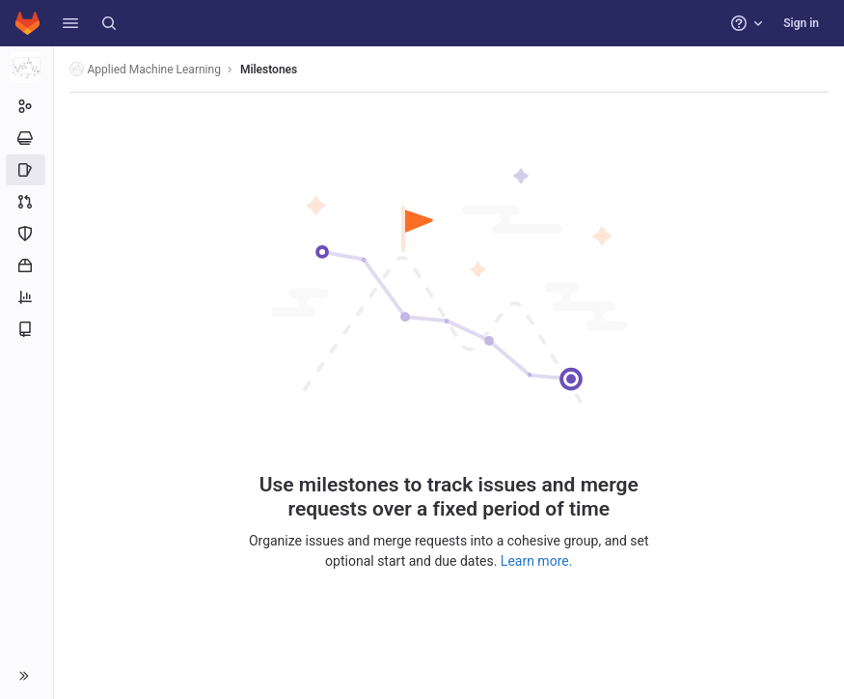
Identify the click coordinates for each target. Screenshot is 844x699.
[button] (70, 23)
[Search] (109, 23)
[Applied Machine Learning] (27, 67)
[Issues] (26, 169)
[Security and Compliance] (26, 233)
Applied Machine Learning (145, 69)
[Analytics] (26, 297)
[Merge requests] (26, 201)
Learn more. (537, 561)
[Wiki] (26, 329)
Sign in (801, 23)
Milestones (268, 69)
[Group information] (26, 106)
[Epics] (26, 138)
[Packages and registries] (26, 265)
